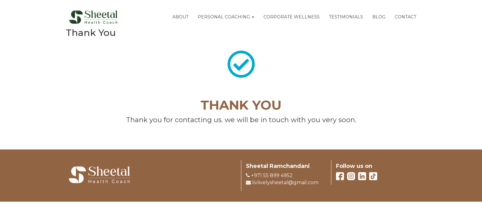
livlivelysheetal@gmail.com (282, 182)
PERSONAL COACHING (226, 17)
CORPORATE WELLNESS (291, 17)
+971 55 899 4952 (269, 175)
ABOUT (180, 17)
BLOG (378, 17)
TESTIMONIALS (346, 17)
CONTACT (405, 17)
